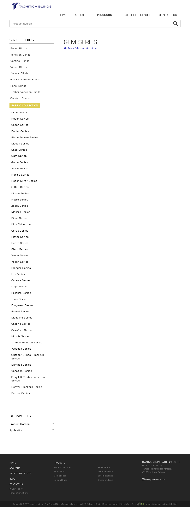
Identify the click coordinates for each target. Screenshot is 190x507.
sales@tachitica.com (155, 479)
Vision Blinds (18, 67)
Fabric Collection (24, 105)
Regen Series (20, 118)
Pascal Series (20, 311)
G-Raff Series (20, 187)
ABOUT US (82, 15)
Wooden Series (21, 348)
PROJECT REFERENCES (135, 15)
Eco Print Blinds (105, 475)
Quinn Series (19, 162)
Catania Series (21, 280)
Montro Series (20, 212)
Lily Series (18, 274)
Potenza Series (21, 293)
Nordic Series (20, 174)
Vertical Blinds (20, 61)
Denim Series (20, 131)
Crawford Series (22, 330)
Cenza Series (19, 230)
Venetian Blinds (20, 55)
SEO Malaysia (88, 504)
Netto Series (19, 199)
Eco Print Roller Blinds (25, 79)
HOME (63, 15)
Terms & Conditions (18, 493)
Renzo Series (20, 243)
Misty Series (19, 112)
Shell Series (19, 150)
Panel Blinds (18, 86)
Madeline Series (22, 317)
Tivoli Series (19, 299)
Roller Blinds (18, 48)
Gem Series (19, 156)
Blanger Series (21, 268)
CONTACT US (168, 15)
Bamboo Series (21, 364)
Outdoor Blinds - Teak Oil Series (27, 357)
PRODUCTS (104, 15)
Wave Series (19, 168)
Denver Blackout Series (26, 387)
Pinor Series (19, 218)
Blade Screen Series (24, 137)
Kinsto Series (20, 193)
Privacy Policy (15, 488)
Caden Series (20, 125)
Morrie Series (20, 336)
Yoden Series (20, 262)
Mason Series (20, 143)
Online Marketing (103, 504)
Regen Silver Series (24, 181)
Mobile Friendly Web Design (125, 504)
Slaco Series (19, 249)
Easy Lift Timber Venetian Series (28, 379)
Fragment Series (22, 305)
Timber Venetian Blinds (25, 92)
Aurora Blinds (19, 73)
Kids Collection (21, 224)
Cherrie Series (21, 324)
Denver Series (20, 393)
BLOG (12, 478)
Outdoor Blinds (20, 98)
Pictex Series (20, 237)
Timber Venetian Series (26, 342)
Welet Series (20, 255)
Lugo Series (19, 286)
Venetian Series (21, 371)
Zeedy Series (19, 206)
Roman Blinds (60, 480)
